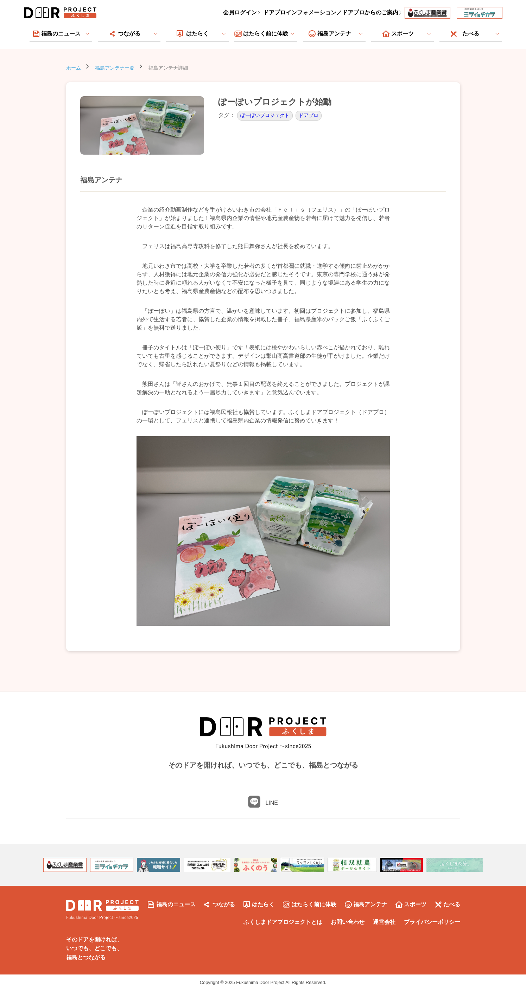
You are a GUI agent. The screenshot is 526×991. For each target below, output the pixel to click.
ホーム (73, 68)
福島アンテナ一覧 (114, 68)
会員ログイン (240, 12)
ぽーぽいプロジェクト (265, 115)
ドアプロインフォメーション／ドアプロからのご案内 (330, 12)
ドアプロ (308, 115)
